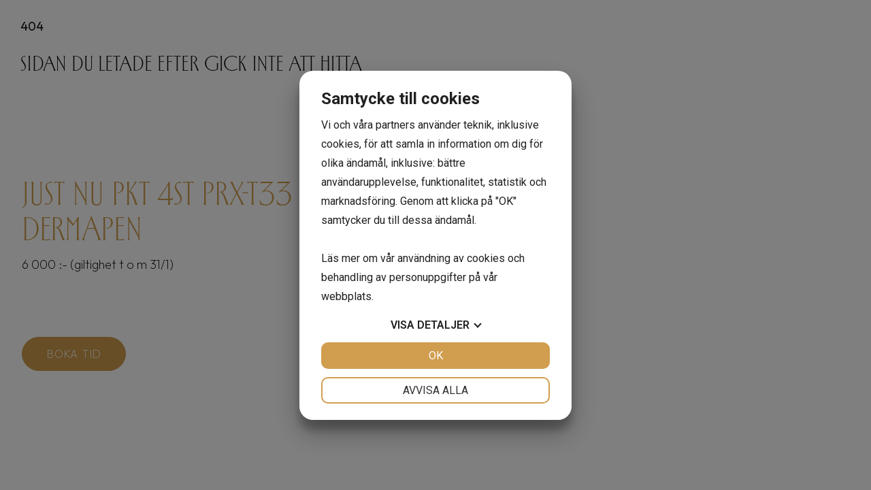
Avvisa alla (435, 390)
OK (436, 355)
